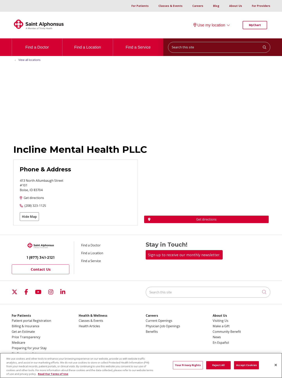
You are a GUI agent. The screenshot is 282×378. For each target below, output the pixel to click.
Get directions (34, 198)
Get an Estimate (23, 331)
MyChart (255, 25)
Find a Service (138, 43)
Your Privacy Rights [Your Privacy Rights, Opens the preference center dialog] (188, 365)
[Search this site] (219, 47)
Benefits (152, 331)
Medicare (18, 342)
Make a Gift (221, 326)
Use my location (209, 25)
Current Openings (159, 320)
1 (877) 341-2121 (40, 257)
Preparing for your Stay (29, 348)
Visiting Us (220, 320)
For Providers (261, 6)
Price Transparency (26, 337)
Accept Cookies (246, 365)
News (217, 337)
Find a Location (87, 43)
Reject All (218, 365)
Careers (197, 6)
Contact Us (41, 269)
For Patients (140, 6)
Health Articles (89, 326)
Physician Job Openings (163, 326)
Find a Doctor (37, 43)
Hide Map (29, 216)
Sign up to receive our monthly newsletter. (184, 254)
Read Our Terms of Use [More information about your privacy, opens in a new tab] (53, 374)
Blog (216, 6)
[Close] (275, 365)
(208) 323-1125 (35, 205)
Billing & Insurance (25, 326)
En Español (221, 342)
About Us (235, 6)
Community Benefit (227, 331)
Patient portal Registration (31, 320)
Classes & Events (170, 6)
